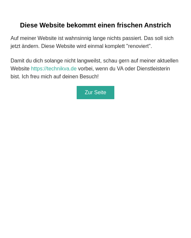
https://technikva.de (54, 68)
